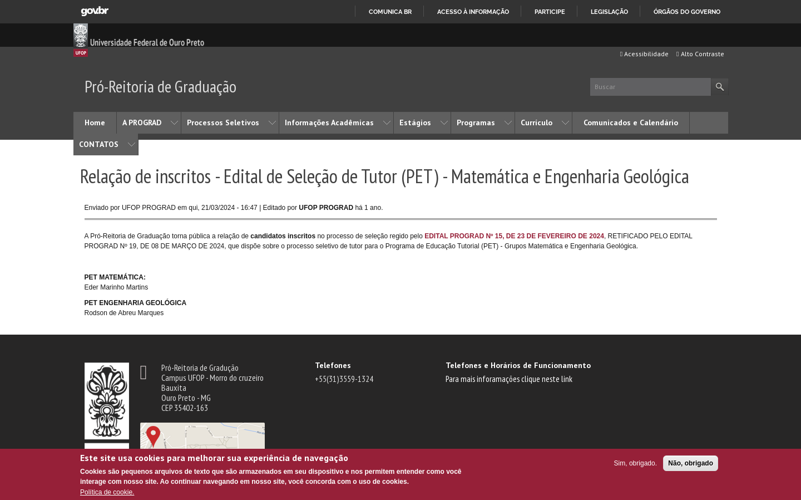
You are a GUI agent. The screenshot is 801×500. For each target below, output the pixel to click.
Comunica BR (390, 12)
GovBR (94, 11)
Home (95, 122)
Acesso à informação (473, 12)
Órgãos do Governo (687, 12)
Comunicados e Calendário (631, 122)
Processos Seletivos (223, 122)
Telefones (333, 365)
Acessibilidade (644, 54)
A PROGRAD (141, 122)
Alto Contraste (700, 54)
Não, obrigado (690, 463)
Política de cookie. (107, 492)
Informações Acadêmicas (329, 122)
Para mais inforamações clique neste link (509, 378)
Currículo (536, 122)
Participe (550, 12)
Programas (476, 122)
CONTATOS (98, 144)
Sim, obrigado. (635, 463)
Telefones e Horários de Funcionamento (518, 365)
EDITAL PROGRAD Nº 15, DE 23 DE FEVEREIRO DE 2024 (514, 236)
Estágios (415, 122)
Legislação (609, 12)
